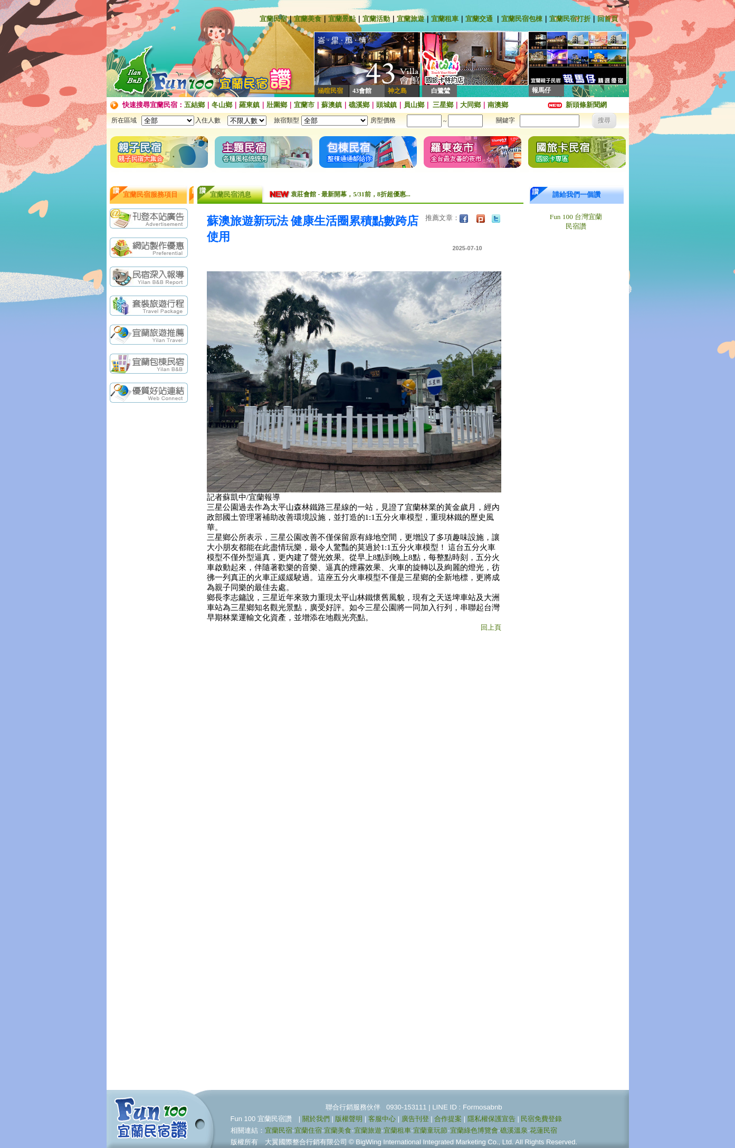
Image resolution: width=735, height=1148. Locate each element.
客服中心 (382, 1119)
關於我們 (316, 1119)
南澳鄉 (498, 105)
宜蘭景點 (342, 19)
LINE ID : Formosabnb (467, 1107)
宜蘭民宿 (273, 19)
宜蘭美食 (307, 19)
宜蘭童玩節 (430, 1130)
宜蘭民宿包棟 (521, 19)
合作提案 (448, 1119)
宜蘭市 (304, 105)
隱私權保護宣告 (491, 1119)
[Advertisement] (151, 574)
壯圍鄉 (276, 105)
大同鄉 (470, 105)
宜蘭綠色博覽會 (474, 1130)
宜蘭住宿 (308, 1130)
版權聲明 (348, 1119)
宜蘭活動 (376, 19)
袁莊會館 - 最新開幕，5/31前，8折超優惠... (350, 194)
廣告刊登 (415, 1119)
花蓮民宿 (543, 1130)
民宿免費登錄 (541, 1119)
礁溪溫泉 (514, 1130)
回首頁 (607, 19)
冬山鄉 (222, 105)
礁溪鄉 (359, 105)
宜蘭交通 (479, 19)
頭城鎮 (386, 105)
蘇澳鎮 (331, 105)
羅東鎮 (249, 105)
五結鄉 (194, 105)
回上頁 (491, 627)
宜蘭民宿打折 (569, 19)
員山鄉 (414, 105)
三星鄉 (442, 105)
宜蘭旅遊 (410, 19)
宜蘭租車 (445, 19)
